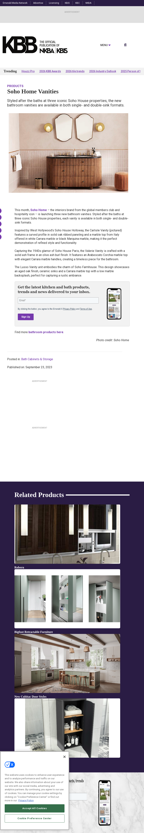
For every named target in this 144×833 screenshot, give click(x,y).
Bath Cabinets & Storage (37, 359)
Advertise (38, 3)
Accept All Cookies (34, 808)
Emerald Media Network (15, 3)
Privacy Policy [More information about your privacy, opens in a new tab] (26, 800)
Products (15, 86)
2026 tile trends (75, 71)
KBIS (67, 3)
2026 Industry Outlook (102, 71)
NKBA (88, 3)
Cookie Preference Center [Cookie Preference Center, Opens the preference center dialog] (34, 818)
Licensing (54, 3)
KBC (77, 3)
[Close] (64, 757)
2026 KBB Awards (50, 71)
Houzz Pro (28, 71)
